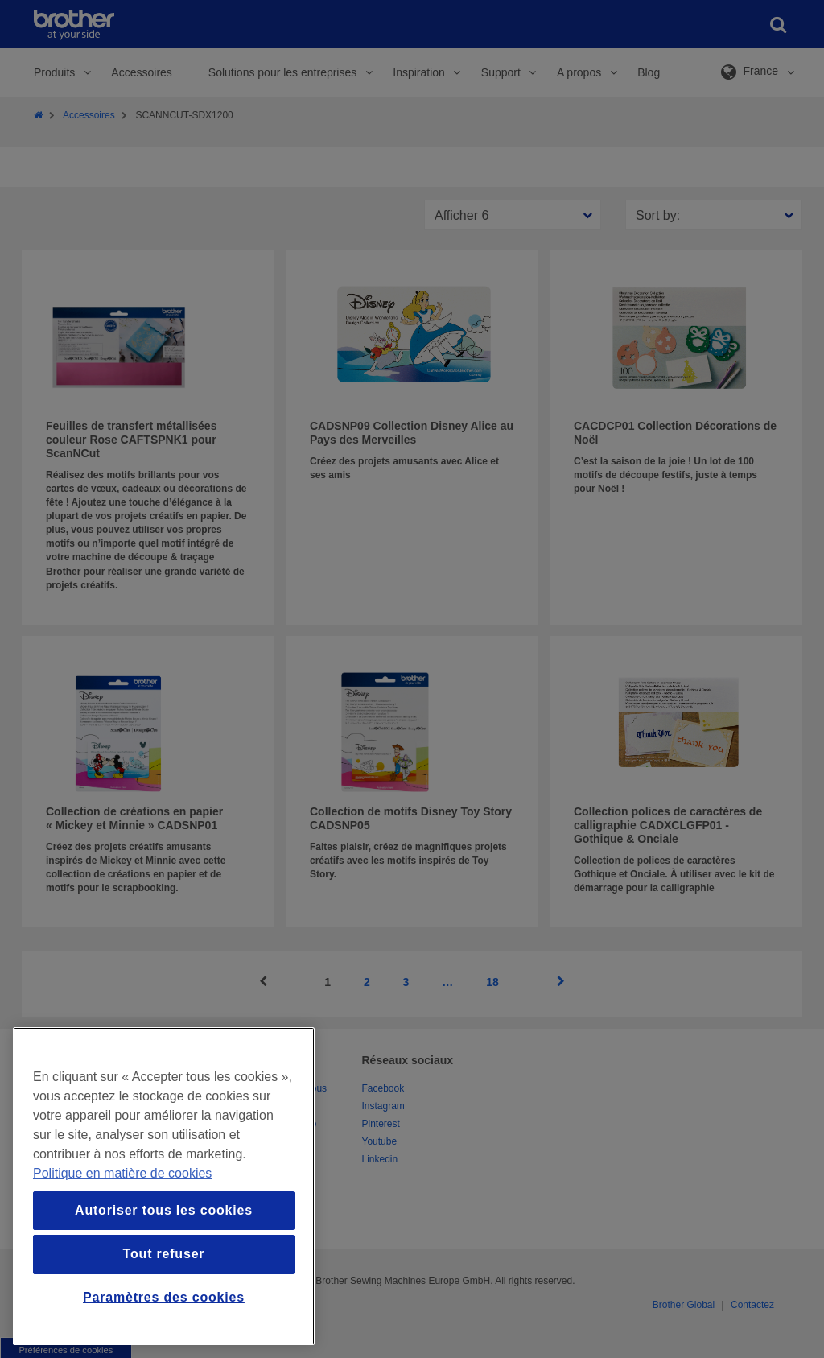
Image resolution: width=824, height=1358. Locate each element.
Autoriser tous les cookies (164, 1210)
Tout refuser (164, 1254)
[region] (164, 1186)
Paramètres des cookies (164, 1297)
